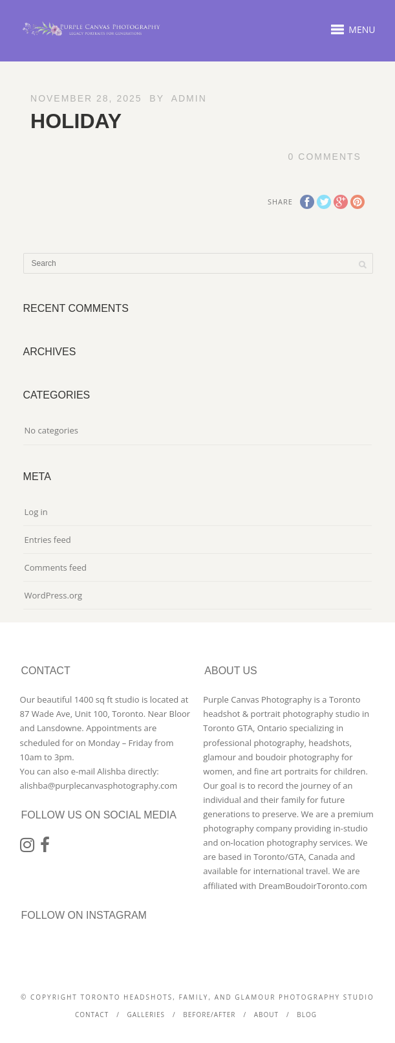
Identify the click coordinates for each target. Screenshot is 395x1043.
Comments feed (56, 567)
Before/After (209, 1014)
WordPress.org (54, 595)
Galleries (146, 1014)
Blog (307, 1014)
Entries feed (48, 539)
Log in (36, 512)
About (266, 1014)
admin (189, 98)
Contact (92, 1014)
